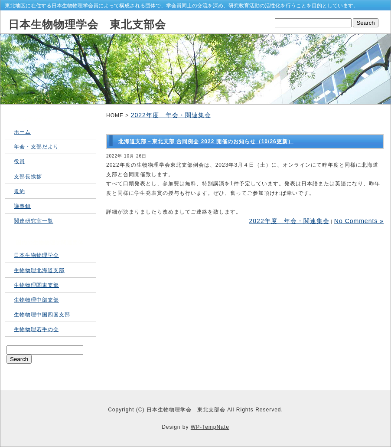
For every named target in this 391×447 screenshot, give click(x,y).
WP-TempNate (210, 427)
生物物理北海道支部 (39, 270)
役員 (19, 161)
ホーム (22, 132)
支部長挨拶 (28, 177)
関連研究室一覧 (33, 221)
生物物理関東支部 (36, 285)
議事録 (22, 206)
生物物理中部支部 (36, 300)
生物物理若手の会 (36, 329)
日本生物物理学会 (36, 255)
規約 (19, 191)
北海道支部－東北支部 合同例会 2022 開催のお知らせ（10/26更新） (205, 141)
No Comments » (359, 220)
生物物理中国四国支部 (42, 315)
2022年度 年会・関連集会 (171, 115)
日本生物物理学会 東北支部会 (87, 24)
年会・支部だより (36, 147)
